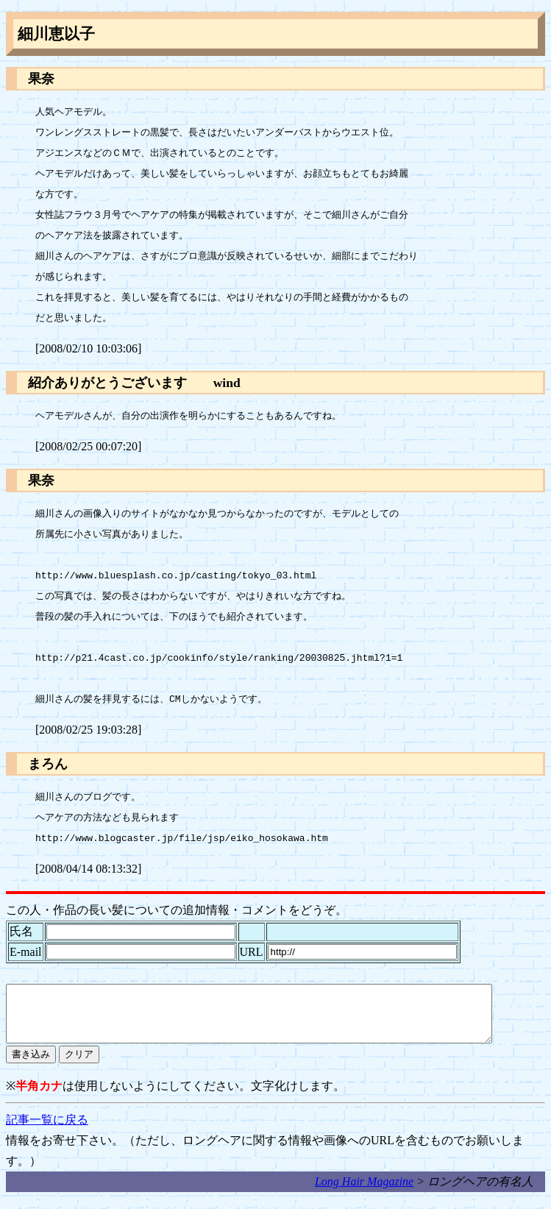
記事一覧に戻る (47, 1130)
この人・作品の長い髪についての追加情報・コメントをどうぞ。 (176, 910)
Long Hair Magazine (364, 1192)
